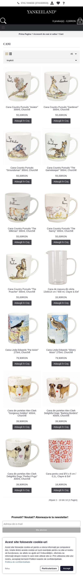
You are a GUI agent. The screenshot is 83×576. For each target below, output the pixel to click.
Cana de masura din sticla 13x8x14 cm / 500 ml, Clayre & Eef (61, 290)
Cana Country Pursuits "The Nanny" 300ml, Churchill (61, 229)
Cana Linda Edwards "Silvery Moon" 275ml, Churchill (61, 351)
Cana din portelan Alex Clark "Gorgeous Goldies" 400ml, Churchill (22, 413)
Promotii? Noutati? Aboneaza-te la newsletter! (40, 517)
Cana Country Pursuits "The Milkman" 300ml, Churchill (22, 229)
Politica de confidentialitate (17, 562)
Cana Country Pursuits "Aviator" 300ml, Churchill (22, 108)
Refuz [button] (7, 568)
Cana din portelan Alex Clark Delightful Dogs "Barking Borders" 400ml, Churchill (61, 413)
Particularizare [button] (49, 568)
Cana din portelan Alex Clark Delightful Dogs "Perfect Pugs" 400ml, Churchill (22, 476)
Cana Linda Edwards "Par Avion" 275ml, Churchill (22, 351)
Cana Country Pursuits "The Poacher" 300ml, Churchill (22, 290)
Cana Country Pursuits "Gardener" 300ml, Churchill (61, 108)
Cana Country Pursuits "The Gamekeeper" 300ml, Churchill (61, 168)
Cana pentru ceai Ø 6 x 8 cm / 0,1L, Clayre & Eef (61, 475)
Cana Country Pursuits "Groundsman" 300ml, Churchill (22, 168)
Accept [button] (66, 568)
